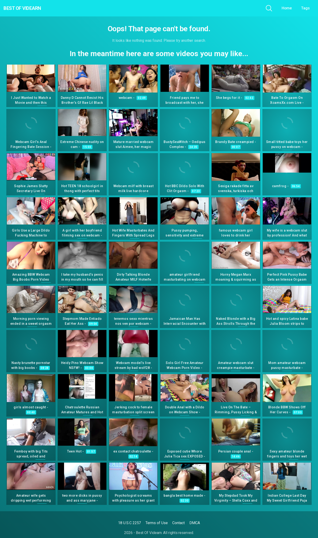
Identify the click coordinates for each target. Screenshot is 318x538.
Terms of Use (157, 523)
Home (287, 8)
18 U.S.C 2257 (129, 523)
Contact (178, 523)
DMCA (194, 523)
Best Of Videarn (30, 8)
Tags (305, 8)
